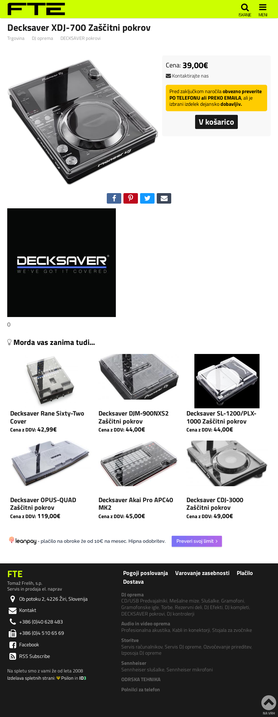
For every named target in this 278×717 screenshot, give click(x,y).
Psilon (64, 677)
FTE (14, 573)
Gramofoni (232, 601)
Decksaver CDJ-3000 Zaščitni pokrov (214, 504)
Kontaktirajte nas (187, 76)
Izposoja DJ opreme (141, 653)
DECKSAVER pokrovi (80, 39)
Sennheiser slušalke (142, 670)
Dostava (133, 581)
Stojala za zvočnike (232, 630)
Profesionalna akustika (145, 630)
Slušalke (210, 601)
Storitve (130, 640)
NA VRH (268, 704)
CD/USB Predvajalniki (144, 601)
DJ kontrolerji (180, 614)
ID (82, 677)
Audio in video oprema (145, 624)
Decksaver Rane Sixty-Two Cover (47, 417)
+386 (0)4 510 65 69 (35, 633)
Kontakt (21, 610)
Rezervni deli (188, 607)
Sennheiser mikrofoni (190, 670)
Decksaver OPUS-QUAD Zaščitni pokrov (43, 504)
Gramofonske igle (140, 607)
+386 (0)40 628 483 (35, 622)
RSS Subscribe (28, 656)
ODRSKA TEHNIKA (140, 679)
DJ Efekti (213, 607)
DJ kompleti (237, 607)
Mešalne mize (184, 601)
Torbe (167, 607)
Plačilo (245, 572)
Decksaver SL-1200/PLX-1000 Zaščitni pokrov (221, 417)
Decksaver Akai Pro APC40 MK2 (135, 504)
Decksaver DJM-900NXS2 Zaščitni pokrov (133, 417)
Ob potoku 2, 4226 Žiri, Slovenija (47, 599)
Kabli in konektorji (191, 630)
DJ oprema (42, 39)
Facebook (23, 645)
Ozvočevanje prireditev (227, 647)
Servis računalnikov (142, 647)
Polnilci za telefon (140, 689)
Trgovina (16, 39)
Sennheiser (133, 663)
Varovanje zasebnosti (202, 572)
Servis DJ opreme (183, 647)
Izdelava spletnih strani (30, 677)
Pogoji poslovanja (145, 572)
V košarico (216, 122)
